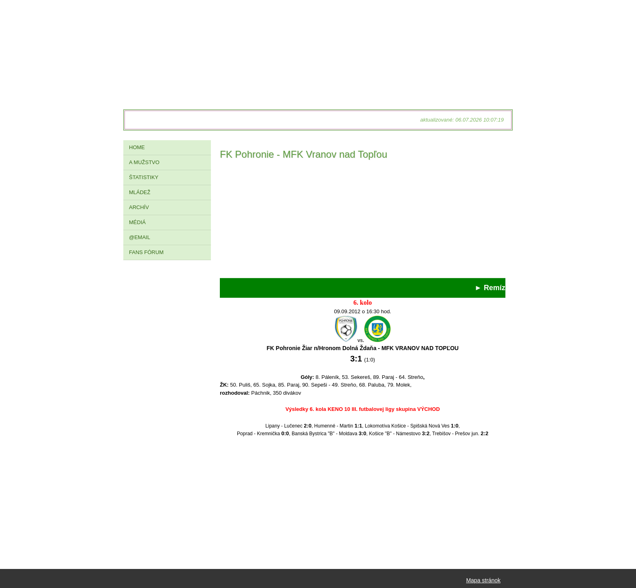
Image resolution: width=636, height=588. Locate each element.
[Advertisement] (362, 221)
